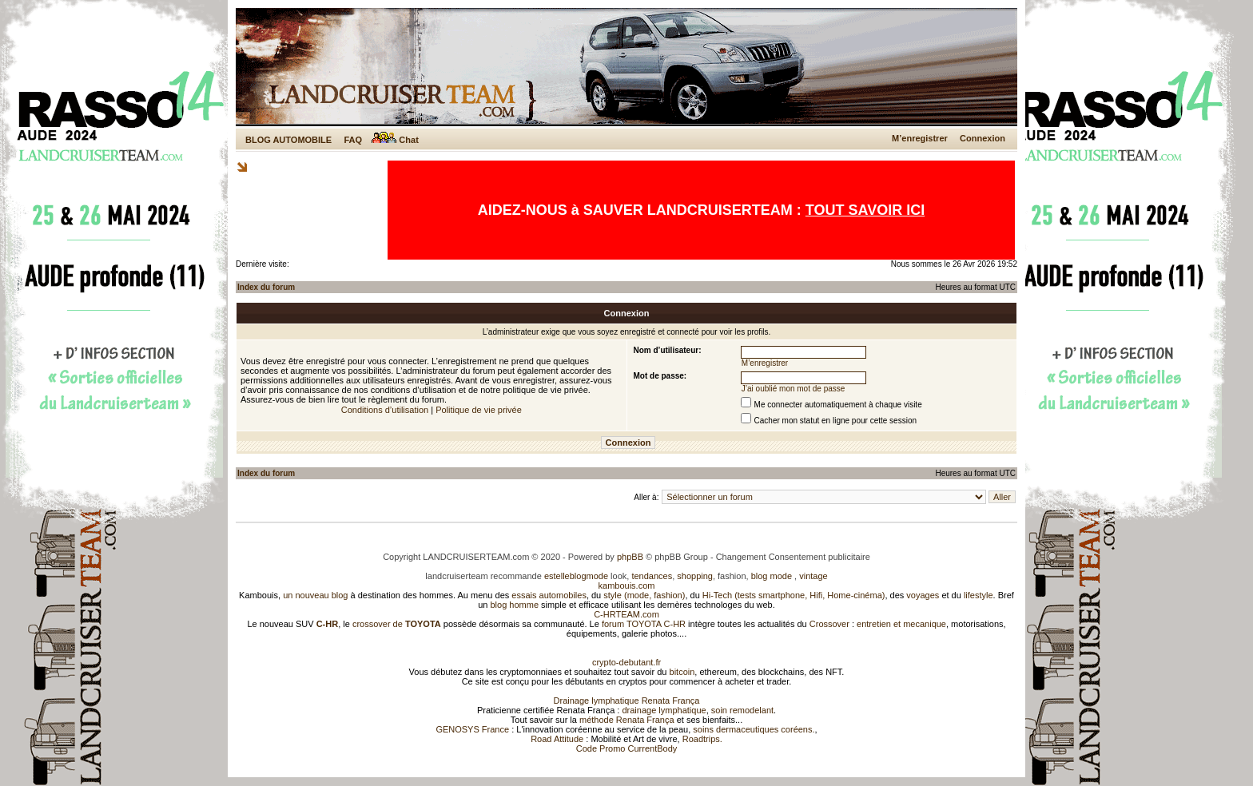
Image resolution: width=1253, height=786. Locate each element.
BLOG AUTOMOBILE (288, 140)
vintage (813, 576)
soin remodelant (742, 710)
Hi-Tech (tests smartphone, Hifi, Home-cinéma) (793, 595)
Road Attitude (557, 739)
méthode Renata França (626, 719)
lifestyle (978, 595)
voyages (922, 595)
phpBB (630, 557)
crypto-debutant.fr (626, 662)
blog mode (771, 576)
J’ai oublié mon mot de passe (793, 388)
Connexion (982, 138)
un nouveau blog (315, 595)
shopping (695, 576)
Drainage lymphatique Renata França (627, 700)
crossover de (395, 624)
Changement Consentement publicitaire (793, 557)
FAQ (353, 140)
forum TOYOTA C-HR (644, 624)
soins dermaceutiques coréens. (753, 729)
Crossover (829, 624)
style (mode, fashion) (644, 595)
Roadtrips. (702, 739)
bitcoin (682, 672)
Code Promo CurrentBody (627, 748)
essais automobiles (549, 595)
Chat (395, 140)
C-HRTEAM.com (626, 614)
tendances (651, 576)
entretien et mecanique (901, 624)
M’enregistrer (920, 138)
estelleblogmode (576, 576)
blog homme (515, 604)
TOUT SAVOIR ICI (865, 210)
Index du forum (266, 287)
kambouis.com (627, 585)
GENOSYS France (472, 729)
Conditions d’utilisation (384, 410)
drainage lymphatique (664, 710)
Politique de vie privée (479, 410)
